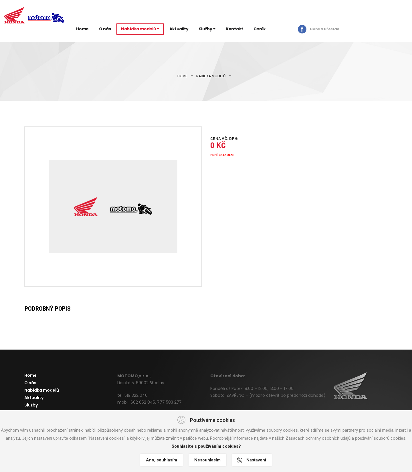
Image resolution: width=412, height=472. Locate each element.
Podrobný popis (48, 308)
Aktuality (179, 29)
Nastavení (256, 460)
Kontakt (234, 29)
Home (82, 29)
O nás (105, 29)
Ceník (259, 29)
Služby (205, 29)
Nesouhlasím (207, 460)
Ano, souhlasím (161, 460)
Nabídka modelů (138, 29)
